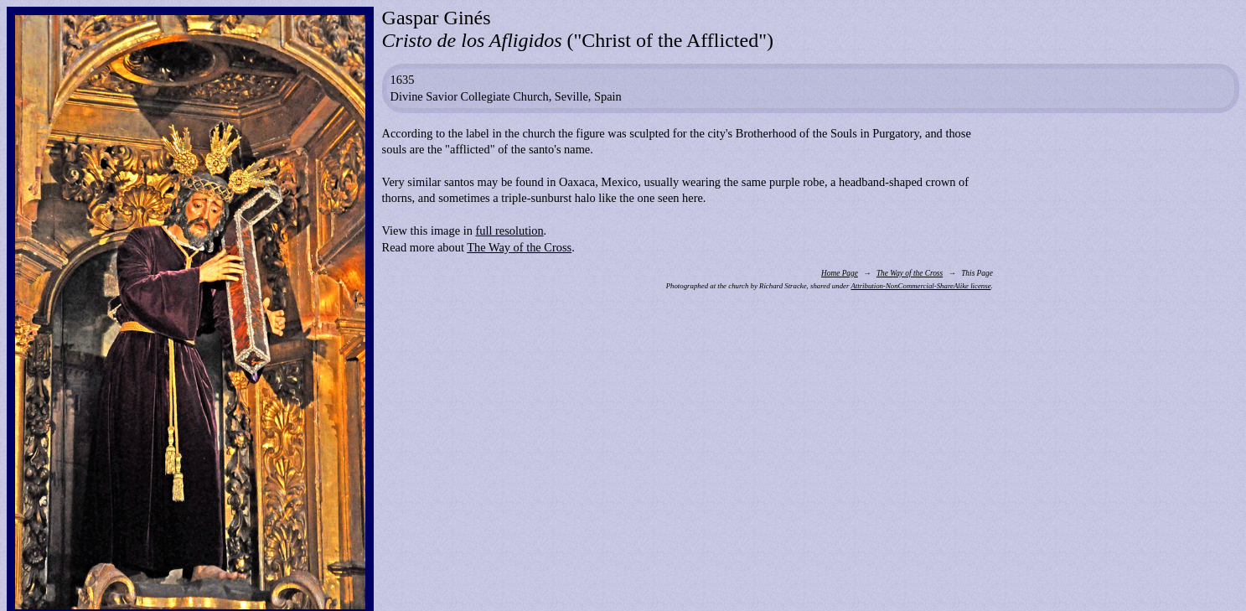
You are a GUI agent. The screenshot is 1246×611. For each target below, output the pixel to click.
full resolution (509, 230)
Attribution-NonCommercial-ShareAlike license (920, 286)
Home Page (839, 273)
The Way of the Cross (519, 247)
